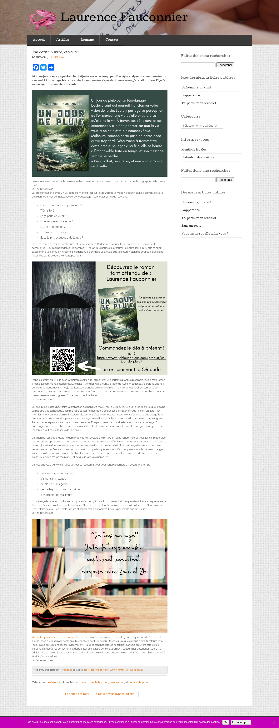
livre (114, 669)
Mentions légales (194, 150)
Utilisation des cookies (198, 157)
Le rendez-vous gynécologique (114, 693)
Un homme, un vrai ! (196, 88)
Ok (225, 722)
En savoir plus (241, 722)
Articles (62, 40)
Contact (111, 40)
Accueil (39, 40)
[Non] (274, 722)
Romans (87, 40)
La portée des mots (77, 693)
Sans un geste (191, 226)
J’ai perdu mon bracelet (199, 103)
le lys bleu (105, 669)
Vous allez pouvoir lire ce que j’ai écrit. (53, 637)
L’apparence (191, 95)
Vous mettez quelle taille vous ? (205, 234)
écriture (95, 669)
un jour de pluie (134, 669)
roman (121, 669)
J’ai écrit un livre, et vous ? (55, 52)
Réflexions (65, 669)
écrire (87, 669)
